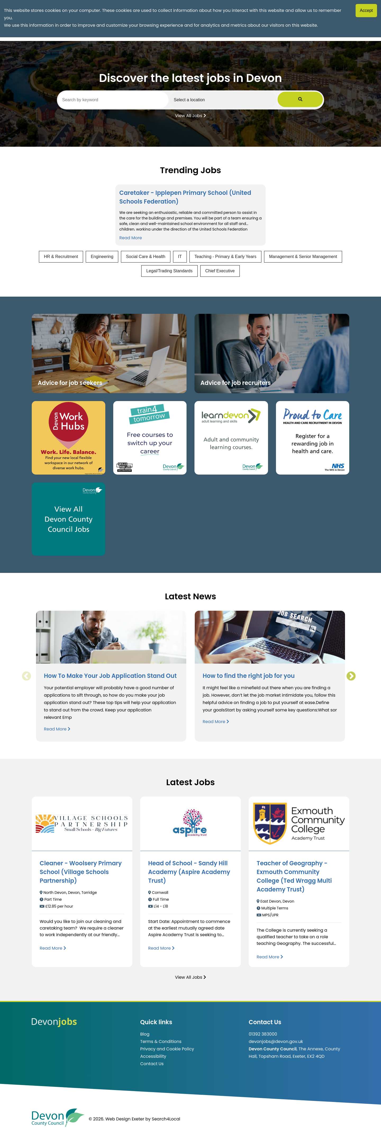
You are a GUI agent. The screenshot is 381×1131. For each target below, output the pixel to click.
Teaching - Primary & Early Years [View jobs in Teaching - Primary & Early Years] (225, 256)
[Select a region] (246, 100)
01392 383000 (263, 1034)
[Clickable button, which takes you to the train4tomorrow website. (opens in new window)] (150, 438)
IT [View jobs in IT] (180, 256)
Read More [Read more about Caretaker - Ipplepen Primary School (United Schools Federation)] (130, 238)
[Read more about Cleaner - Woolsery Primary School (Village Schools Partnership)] (53, 948)
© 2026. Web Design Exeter (116, 1119)
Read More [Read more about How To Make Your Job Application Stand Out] (57, 729)
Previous (26, 676)
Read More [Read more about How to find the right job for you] (216, 722)
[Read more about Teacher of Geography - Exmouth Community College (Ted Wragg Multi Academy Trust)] (270, 957)
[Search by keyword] (121, 100)
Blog (144, 1034)
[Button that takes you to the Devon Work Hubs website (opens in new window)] (68, 438)
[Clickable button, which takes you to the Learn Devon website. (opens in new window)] (231, 438)
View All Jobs (190, 115)
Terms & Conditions (161, 1041)
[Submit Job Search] (315, 100)
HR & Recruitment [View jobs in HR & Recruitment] (61, 256)
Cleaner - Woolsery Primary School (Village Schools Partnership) (81, 872)
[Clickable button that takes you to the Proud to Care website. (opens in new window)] (313, 438)
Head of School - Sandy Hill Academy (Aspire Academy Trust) (189, 872)
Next (351, 676)
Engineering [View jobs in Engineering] (102, 256)
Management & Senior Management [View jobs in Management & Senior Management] (303, 256)
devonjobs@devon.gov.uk (276, 1041)
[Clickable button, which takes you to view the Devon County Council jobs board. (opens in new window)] (68, 519)
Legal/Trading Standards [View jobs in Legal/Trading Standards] (169, 271)
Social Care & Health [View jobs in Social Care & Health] (145, 256)
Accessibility (153, 1056)
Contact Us (152, 1064)
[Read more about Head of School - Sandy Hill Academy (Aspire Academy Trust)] (161, 948)
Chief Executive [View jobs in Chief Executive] (220, 271)
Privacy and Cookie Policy (167, 1049)
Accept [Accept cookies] (366, 10)
